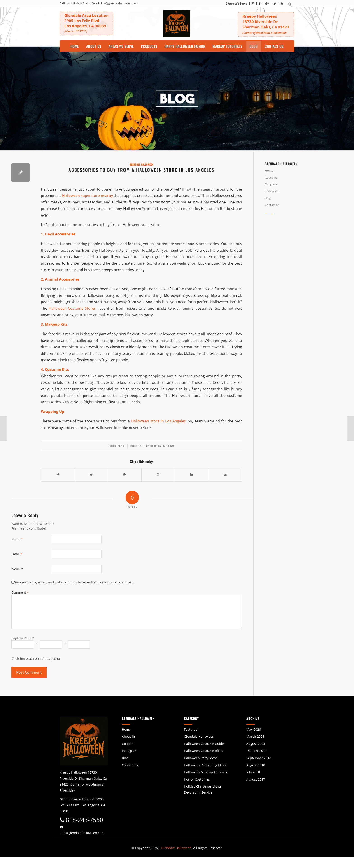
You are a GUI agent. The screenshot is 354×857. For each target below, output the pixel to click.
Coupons (271, 184)
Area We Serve (236, 3)
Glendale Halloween (141, 164)
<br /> (304, 257)
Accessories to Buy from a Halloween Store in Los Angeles (141, 169)
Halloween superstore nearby (87, 195)
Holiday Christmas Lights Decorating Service (202, 789)
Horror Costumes (197, 779)
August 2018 (255, 765)
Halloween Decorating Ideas (205, 765)
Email (16, 554)
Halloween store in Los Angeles (158, 421)
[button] (290, 5)
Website (17, 569)
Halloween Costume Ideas (203, 751)
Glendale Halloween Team (161, 446)
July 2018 (253, 772)
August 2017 (255, 779)
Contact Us (272, 205)
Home (269, 170)
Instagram (272, 191)
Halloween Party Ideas (200, 758)
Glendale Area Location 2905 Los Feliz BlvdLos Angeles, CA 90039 (86, 23)
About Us (271, 177)
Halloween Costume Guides (205, 744)
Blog (268, 198)
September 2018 (258, 758)
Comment (19, 592)
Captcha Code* (22, 638)
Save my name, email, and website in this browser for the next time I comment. (74, 582)
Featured (191, 729)
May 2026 (253, 729)
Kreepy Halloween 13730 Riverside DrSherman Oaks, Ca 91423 (266, 24)
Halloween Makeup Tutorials (205, 772)
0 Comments (135, 446)
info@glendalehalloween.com (119, 3)
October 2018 (256, 751)
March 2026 (255, 736)
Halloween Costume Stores (72, 308)
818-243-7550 (79, 3)
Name (17, 539)
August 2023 (255, 744)
